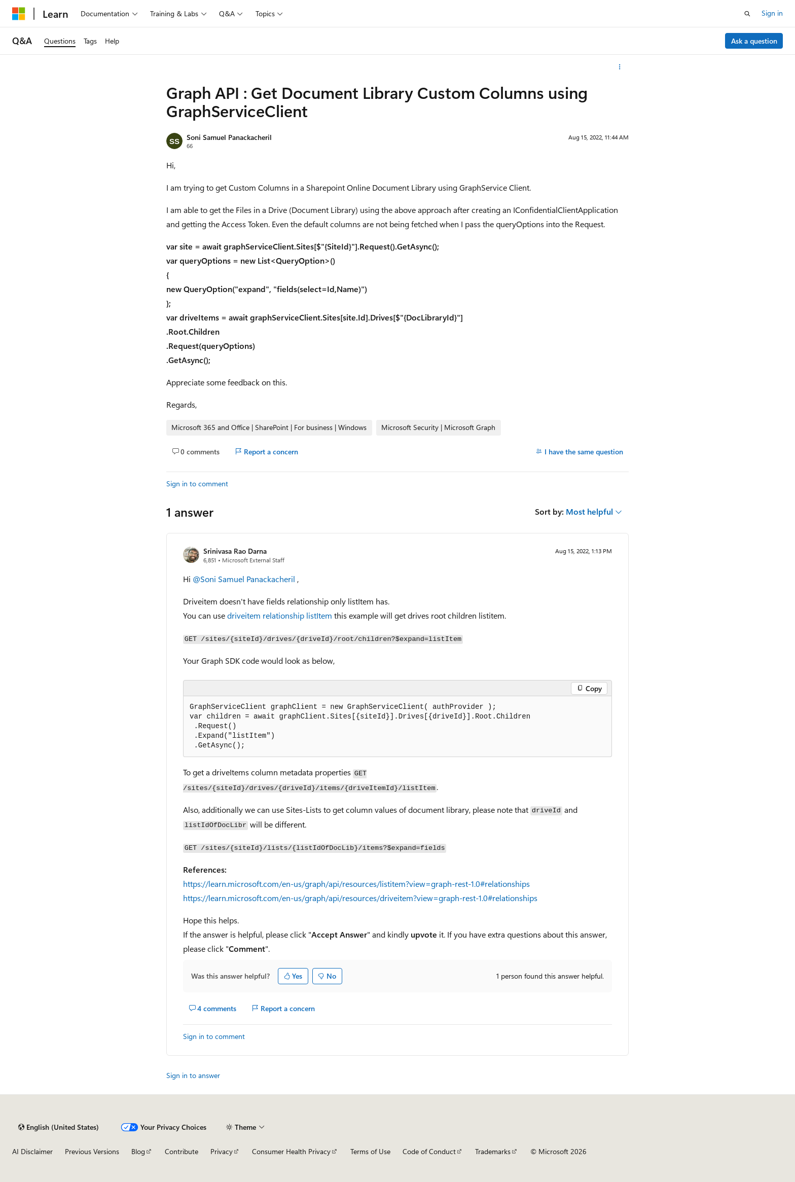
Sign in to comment (197, 483)
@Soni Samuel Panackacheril (245, 579)
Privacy (221, 1151)
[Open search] (747, 14)
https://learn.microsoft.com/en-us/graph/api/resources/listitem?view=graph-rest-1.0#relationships (356, 883)
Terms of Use (370, 1151)
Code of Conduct (429, 1151)
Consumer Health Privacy (291, 1151)
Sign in (772, 13)
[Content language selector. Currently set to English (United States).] (58, 1127)
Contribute (181, 1151)
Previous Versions (92, 1151)
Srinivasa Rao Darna (235, 551)
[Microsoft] (18, 13)
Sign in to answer (193, 1075)
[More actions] (620, 67)
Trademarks (493, 1151)
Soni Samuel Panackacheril (229, 137)
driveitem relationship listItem (279, 615)
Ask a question (754, 41)
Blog (138, 1151)
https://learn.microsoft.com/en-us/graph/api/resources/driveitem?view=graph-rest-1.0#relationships (360, 897)
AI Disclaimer (32, 1151)
